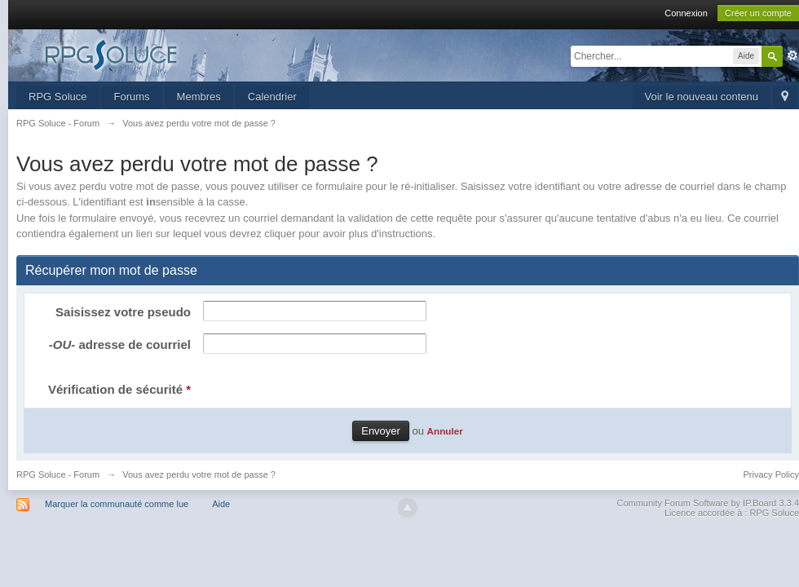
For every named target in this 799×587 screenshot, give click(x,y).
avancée (792, 55)
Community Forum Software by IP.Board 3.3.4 (707, 503)
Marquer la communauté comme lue (116, 504)
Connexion (686, 13)
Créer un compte (758, 13)
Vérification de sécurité (119, 389)
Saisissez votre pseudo (123, 312)
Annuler (445, 431)
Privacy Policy (771, 474)
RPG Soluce (58, 96)
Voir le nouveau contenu (702, 96)
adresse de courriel (120, 344)
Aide (221, 504)
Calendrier (272, 96)
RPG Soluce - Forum (57, 474)
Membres (199, 96)
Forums (132, 96)
